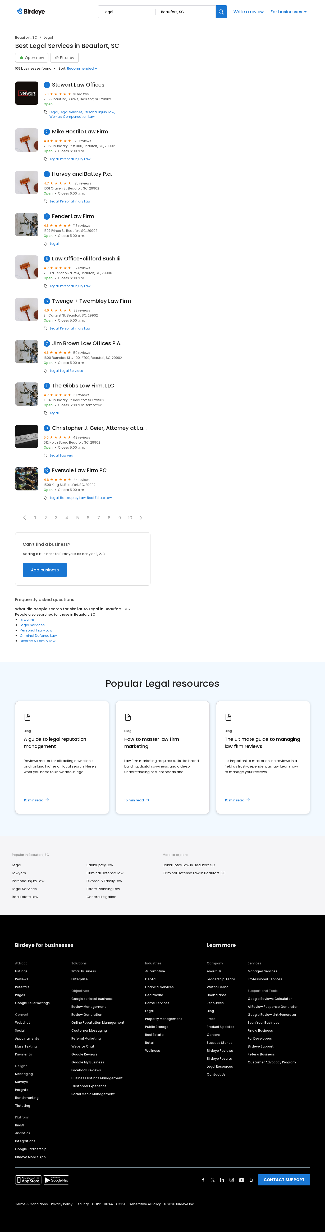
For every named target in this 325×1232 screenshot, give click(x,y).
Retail (149, 1042)
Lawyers (66, 455)
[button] (141, 517)
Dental (150, 979)
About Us (214, 971)
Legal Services (71, 112)
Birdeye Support (261, 1046)
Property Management (163, 1019)
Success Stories (219, 1042)
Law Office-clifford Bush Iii (86, 258)
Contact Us (216, 1074)
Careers (213, 1034)
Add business (45, 570)
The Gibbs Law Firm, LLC (83, 385)
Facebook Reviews (86, 1070)
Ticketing (22, 1105)
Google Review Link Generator (272, 1014)
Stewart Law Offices (78, 85)
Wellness (152, 1050)
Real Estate (154, 1034)
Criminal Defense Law (38, 635)
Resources (215, 1003)
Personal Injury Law (99, 112)
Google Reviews (84, 1054)
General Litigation (101, 896)
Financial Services (159, 987)
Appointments (27, 1038)
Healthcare (154, 995)
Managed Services (262, 971)
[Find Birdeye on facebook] (203, 1179)
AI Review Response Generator (272, 1006)
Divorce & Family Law (38, 640)
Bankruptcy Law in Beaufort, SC (189, 865)
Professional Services (265, 979)
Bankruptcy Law (73, 498)
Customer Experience (89, 1086)
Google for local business (92, 998)
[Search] (221, 11)
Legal (53, 112)
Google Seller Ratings (32, 1003)
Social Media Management (93, 1094)
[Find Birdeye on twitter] (213, 1179)
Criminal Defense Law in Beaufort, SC (194, 873)
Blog (210, 1011)
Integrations (25, 1141)
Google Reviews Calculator (270, 998)
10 (130, 518)
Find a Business (260, 1030)
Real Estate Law (99, 498)
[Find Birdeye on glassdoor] (251, 1179)
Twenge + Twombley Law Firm (91, 301)
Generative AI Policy (145, 1204)
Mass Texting (26, 1046)
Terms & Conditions (31, 1204)
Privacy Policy (61, 1204)
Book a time (216, 995)
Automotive (155, 971)
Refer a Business (261, 1054)
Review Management (88, 1006)
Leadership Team (221, 979)
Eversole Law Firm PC (79, 470)
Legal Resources (220, 1066)
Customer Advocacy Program (272, 1062)
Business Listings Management (97, 1078)
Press (211, 1019)
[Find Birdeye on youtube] (241, 1179)
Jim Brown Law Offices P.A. (86, 343)
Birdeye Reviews (220, 1050)
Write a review (249, 12)
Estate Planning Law (103, 888)
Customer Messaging (89, 1030)
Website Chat (82, 1046)
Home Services (157, 1003)
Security (82, 1204)
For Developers (260, 1038)
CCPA (120, 1204)
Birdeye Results (219, 1058)
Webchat (22, 1022)
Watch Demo (217, 987)
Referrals (22, 987)
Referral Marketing (86, 1038)
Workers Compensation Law (72, 117)
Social (20, 1030)
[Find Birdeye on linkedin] (222, 1179)
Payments (23, 1054)
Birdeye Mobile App (30, 1157)
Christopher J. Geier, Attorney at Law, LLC (101, 428)
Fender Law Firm (73, 216)
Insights (21, 1089)
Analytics (22, 1133)
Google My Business (87, 1062)
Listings (21, 971)
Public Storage (156, 1027)
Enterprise (79, 979)
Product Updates (220, 1027)
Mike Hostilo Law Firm (80, 131)
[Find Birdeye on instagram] (232, 1179)
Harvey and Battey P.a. (82, 174)
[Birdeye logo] (31, 12)
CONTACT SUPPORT (284, 1180)
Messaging (24, 1074)
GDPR (96, 1204)
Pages (20, 995)
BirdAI (19, 1125)
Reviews (21, 979)
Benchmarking (27, 1097)
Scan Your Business (263, 1022)
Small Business (83, 971)
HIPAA (108, 1204)
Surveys (21, 1082)
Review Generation (86, 1014)
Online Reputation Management (98, 1022)
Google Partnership (31, 1149)
